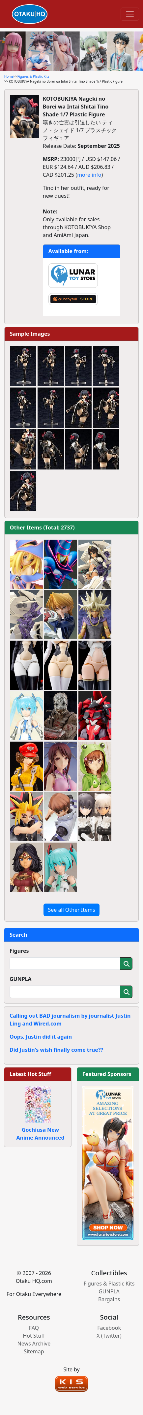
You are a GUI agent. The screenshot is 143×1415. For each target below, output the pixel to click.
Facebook (109, 1327)
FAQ (34, 1327)
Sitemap (34, 1351)
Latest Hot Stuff (30, 1074)
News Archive (34, 1343)
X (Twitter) (109, 1335)
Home (9, 76)
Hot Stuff (34, 1335)
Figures (19, 950)
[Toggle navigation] (130, 14)
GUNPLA (21, 979)
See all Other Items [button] (71, 909)
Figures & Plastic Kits (33, 76)
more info (89, 174)
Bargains (109, 1299)
